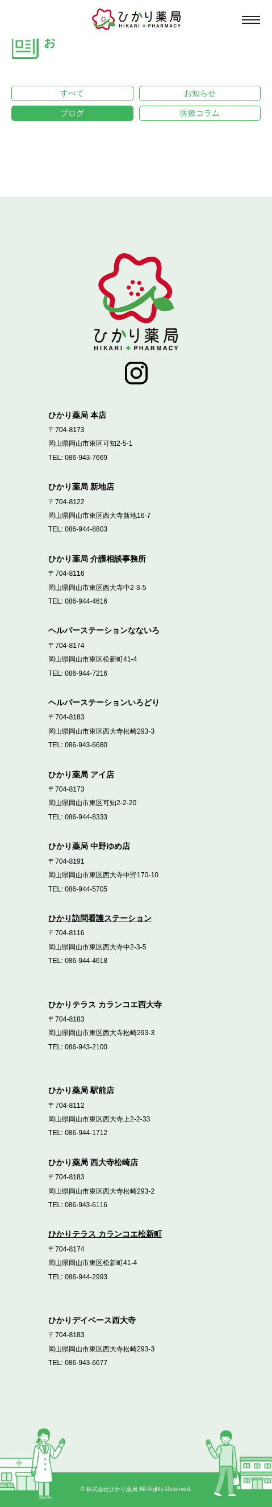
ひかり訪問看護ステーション (100, 918)
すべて (72, 93)
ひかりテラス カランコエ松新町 (105, 1234)
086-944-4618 (86, 961)
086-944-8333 (86, 817)
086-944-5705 (86, 889)
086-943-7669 (86, 458)
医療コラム (200, 113)
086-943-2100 (86, 1047)
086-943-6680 (86, 746)
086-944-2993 (86, 1277)
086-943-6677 (86, 1363)
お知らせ (200, 93)
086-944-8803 (86, 530)
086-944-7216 (86, 673)
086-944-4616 (86, 601)
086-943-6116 (86, 1205)
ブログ (72, 113)
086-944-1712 (86, 1133)
